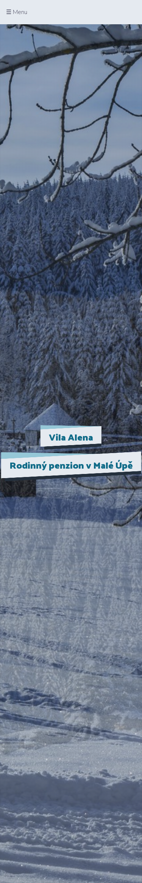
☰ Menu (16, 12)
